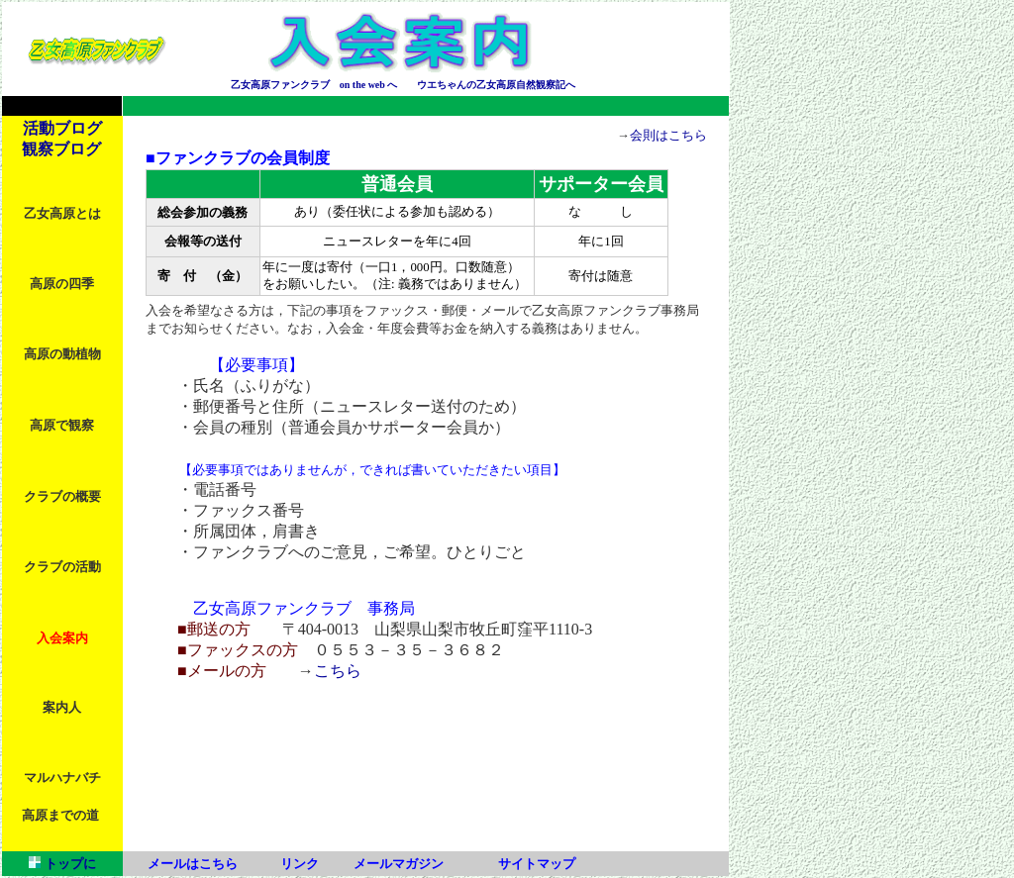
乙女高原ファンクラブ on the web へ (314, 84)
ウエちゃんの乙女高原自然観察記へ (496, 84)
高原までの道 (60, 816)
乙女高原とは (62, 214)
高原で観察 (62, 426)
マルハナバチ (62, 778)
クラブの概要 (62, 497)
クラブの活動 (62, 567)
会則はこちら (668, 136)
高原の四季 (62, 284)
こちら (337, 670)
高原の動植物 (62, 354)
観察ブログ (61, 149)
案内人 (62, 708)
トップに (68, 863)
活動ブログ (62, 128)
